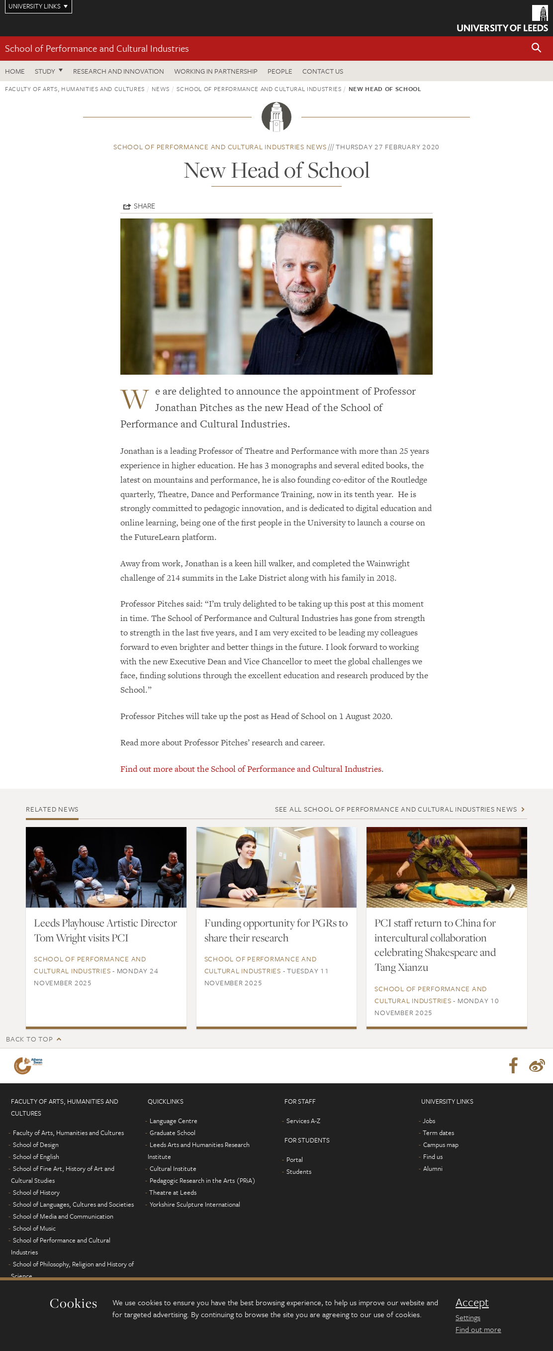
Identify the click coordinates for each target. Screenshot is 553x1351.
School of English (36, 1156)
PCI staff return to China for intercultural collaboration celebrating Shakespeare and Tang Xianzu (435, 945)
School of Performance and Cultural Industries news (220, 146)
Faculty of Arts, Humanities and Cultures (75, 88)
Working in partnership (216, 71)
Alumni (433, 1168)
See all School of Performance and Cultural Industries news (396, 809)
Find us (433, 1156)
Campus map (441, 1144)
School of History (36, 1192)
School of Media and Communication (63, 1216)
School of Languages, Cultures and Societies (73, 1204)
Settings (468, 1317)
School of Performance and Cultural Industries (97, 48)
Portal (294, 1159)
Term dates (438, 1133)
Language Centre (173, 1121)
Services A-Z (303, 1121)
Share (144, 205)
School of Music (34, 1228)
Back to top (29, 1039)
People (280, 71)
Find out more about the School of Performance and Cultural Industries (250, 769)
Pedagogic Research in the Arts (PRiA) (203, 1180)
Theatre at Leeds (172, 1192)
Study (45, 71)
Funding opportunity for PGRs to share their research (276, 930)
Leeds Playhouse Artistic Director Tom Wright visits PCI (105, 930)
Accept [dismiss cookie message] (472, 1302)
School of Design (36, 1144)
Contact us (322, 71)
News (161, 88)
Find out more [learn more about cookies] (478, 1329)
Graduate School (172, 1133)
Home (15, 71)
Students (298, 1171)
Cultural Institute (173, 1168)
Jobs (429, 1121)
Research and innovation (118, 71)
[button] (536, 48)
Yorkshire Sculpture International (195, 1204)
